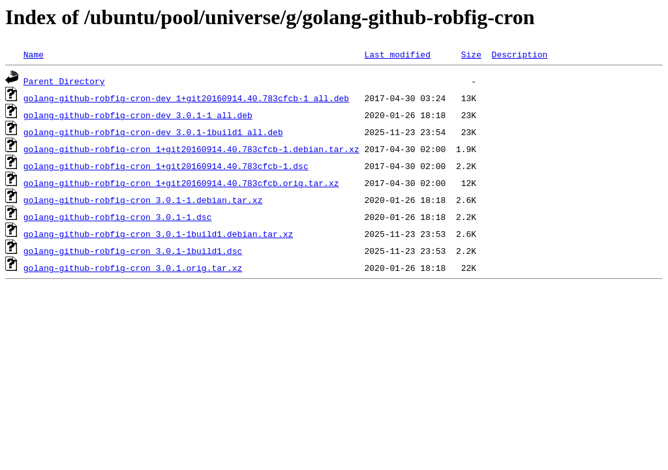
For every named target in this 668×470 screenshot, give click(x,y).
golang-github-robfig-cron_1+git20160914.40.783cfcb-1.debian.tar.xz (191, 149)
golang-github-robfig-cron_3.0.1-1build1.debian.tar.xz (158, 234)
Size (471, 54)
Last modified (397, 54)
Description (519, 54)
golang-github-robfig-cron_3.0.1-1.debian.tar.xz (143, 200)
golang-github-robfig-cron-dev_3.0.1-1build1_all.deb (153, 132)
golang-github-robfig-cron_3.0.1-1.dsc (117, 217)
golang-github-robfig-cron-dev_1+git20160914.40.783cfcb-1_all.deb (186, 98)
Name (33, 54)
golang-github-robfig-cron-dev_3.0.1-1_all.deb (137, 115)
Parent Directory (64, 81)
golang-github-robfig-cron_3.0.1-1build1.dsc (132, 251)
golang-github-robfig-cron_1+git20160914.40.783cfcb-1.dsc (166, 166)
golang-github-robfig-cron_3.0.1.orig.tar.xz (132, 268)
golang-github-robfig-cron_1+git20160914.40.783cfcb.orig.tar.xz (181, 183)
